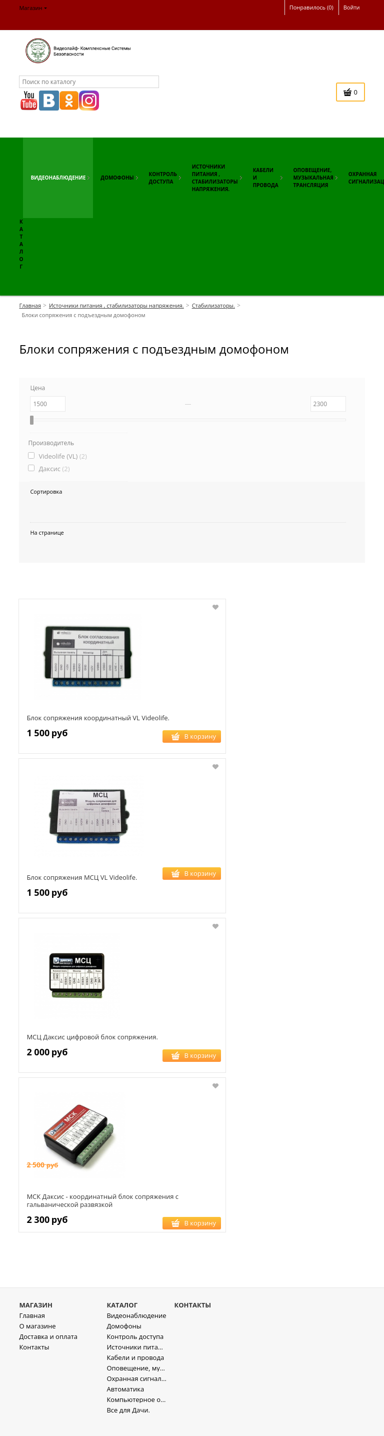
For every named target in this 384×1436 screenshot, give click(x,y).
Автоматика (125, 1403)
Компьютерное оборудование (136, 1414)
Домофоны (123, 1340)
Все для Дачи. (128, 1424)
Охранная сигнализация (136, 1393)
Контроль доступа (135, 1351)
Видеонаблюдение (136, 1330)
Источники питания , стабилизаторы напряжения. (136, 1361)
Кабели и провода (135, 1372)
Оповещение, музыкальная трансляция (136, 1382)
